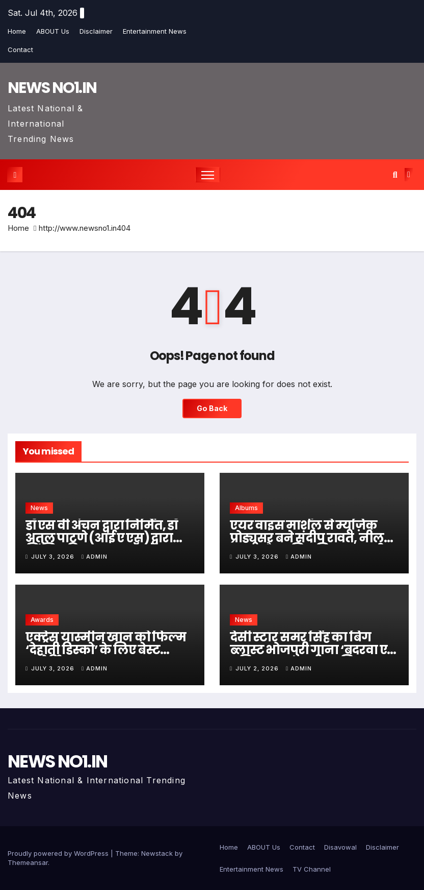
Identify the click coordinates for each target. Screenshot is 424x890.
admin (95, 556)
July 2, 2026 (258, 668)
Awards (42, 619)
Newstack (157, 853)
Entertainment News (155, 31)
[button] (395, 175)
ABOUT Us (52, 31)
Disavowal (340, 847)
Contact (20, 49)
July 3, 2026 (53, 556)
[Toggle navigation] (207, 175)
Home (17, 31)
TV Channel (312, 869)
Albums (246, 508)
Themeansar (28, 862)
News (39, 508)
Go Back (212, 408)
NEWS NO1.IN (52, 88)
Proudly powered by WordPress (59, 853)
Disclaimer (96, 31)
